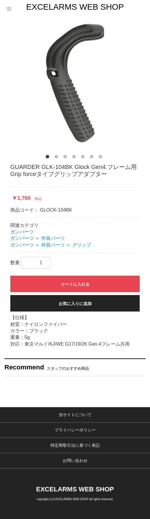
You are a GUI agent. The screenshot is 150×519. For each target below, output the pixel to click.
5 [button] (84, 158)
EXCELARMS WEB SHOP (75, 6)
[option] (75, 83)
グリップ (81, 244)
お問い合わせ (75, 460)
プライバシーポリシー (75, 430)
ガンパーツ (22, 231)
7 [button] (102, 158)
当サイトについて (75, 414)
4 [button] (75, 158)
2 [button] (57, 158)
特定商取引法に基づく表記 (75, 445)
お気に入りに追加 (75, 303)
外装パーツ (53, 238)
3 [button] (66, 158)
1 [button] (49, 158)
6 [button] (93, 158)
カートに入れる (75, 284)
